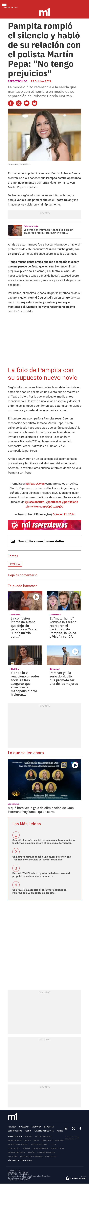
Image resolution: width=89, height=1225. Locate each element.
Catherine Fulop (39, 1144)
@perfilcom (53, 502)
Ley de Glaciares (43, 1136)
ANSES (28, 1140)
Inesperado (55, 614)
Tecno (28, 1131)
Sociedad (24, 1127)
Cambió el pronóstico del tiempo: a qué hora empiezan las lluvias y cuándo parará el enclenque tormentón (43, 842)
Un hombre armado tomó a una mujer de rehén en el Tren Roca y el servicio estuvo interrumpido (42, 858)
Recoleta (12, 1156)
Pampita (15, 563)
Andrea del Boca (16, 1152)
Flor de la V (14, 1148)
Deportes (49, 1127)
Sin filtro (15, 669)
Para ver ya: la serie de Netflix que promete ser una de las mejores (64, 678)
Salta (36, 1140)
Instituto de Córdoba (31, 1156)
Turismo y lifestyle (44, 1131)
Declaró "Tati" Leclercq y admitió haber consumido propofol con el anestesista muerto (41, 875)
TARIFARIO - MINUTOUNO (18, 1174)
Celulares (47, 1140)
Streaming (55, 669)
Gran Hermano (40, 1148)
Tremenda (15, 614)
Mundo (60, 1131)
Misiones (59, 1140)
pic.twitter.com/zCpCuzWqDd (44, 506)
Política (12, 1127)
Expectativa (13, 804)
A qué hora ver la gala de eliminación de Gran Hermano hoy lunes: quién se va (41, 810)
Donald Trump (58, 1148)
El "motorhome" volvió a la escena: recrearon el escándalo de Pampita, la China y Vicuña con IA (63, 627)
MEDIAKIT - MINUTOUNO (18, 1172)
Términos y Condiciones (20, 1160)
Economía (36, 1127)
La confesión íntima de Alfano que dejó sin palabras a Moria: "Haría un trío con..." (48, 231)
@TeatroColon (35, 483)
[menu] (6, 4)
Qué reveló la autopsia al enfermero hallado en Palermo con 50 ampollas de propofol (39, 891)
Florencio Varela (46, 1152)
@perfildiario (70, 502)
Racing (28, 1136)
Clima (53, 1144)
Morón (31, 1152)
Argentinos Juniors (18, 1144)
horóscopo (50, 1156)
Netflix (26, 1148)
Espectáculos (17, 81)
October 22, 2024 (63, 514)
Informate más (31, 226)
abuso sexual (15, 1140)
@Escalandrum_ (35, 502)
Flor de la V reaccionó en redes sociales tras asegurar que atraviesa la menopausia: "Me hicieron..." (25, 683)
